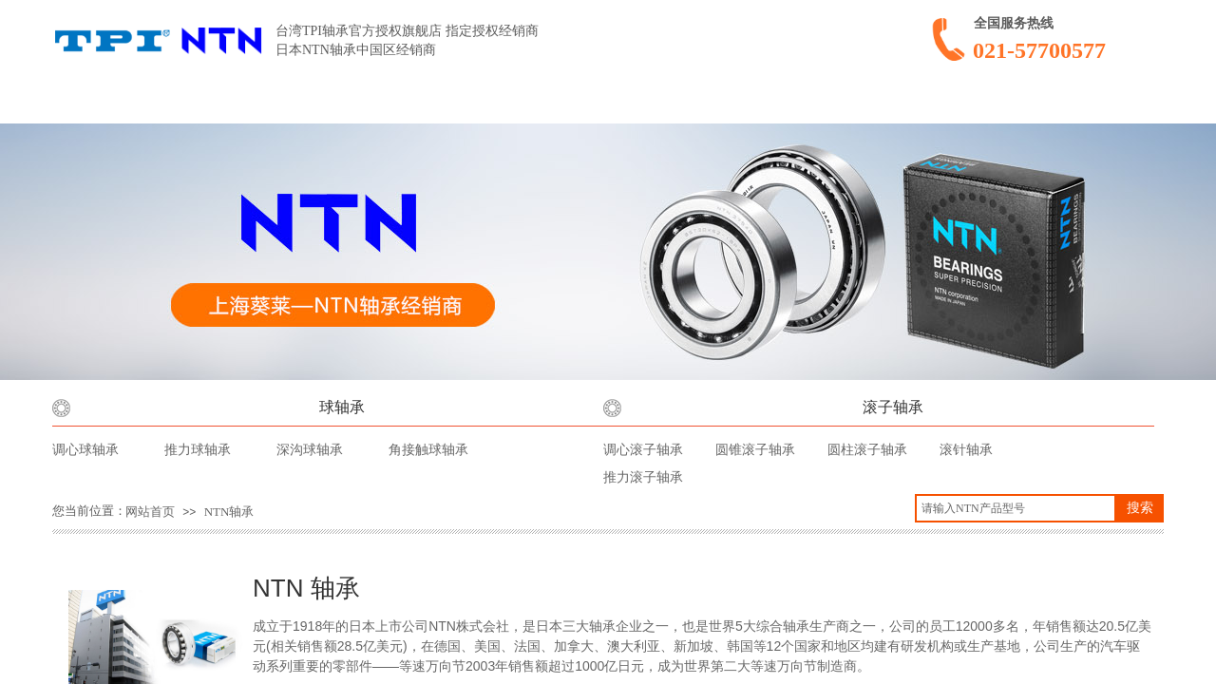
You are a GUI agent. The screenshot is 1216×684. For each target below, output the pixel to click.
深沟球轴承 (309, 450)
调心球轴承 (85, 450)
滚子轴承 (893, 407)
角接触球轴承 (428, 450)
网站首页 (150, 511)
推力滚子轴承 (643, 477)
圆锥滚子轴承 (755, 450)
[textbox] (1015, 508)
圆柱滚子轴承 (867, 450)
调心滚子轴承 (643, 450)
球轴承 (342, 407)
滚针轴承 (966, 450)
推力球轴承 (197, 450)
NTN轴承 (229, 511)
